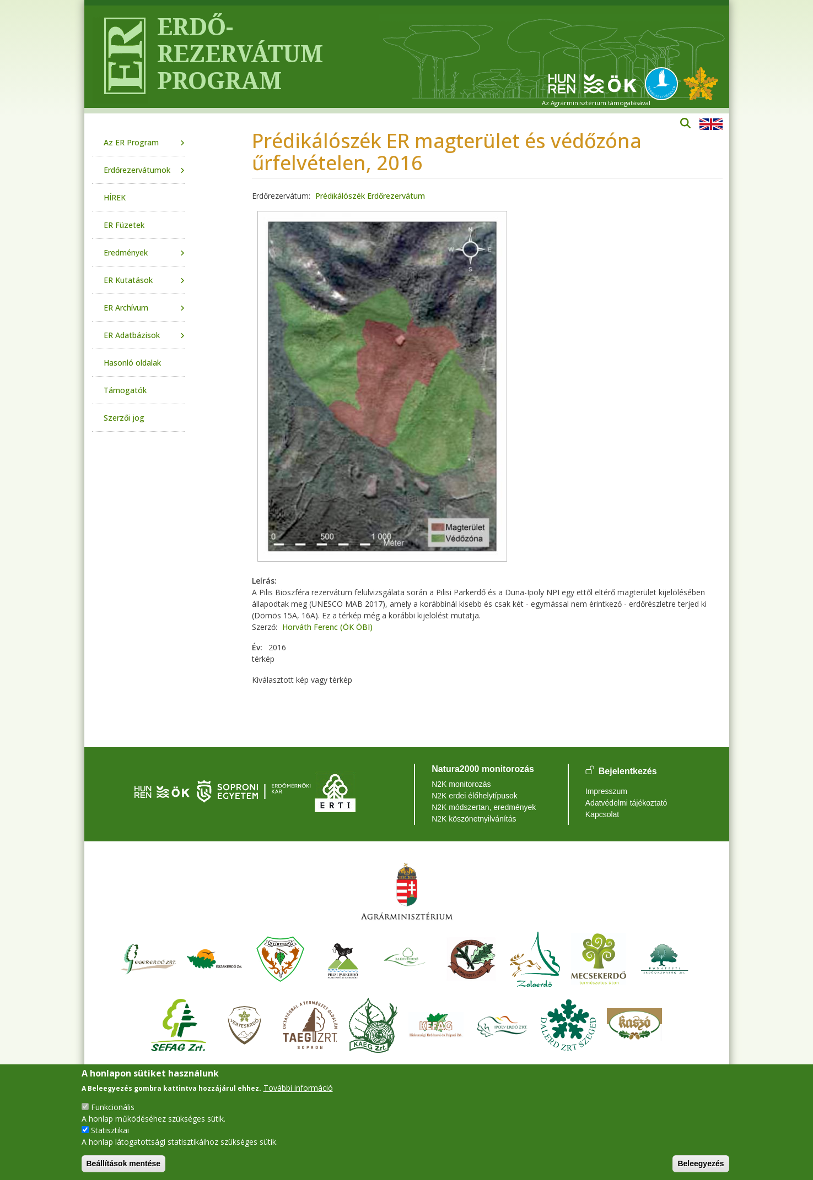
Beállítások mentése (124, 1163)
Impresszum (606, 791)
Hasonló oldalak (132, 362)
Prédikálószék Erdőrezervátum (370, 196)
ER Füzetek (124, 225)
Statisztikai (110, 1130)
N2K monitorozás (461, 784)
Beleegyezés (700, 1163)
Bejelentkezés (628, 771)
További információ (298, 1088)
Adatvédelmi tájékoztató (626, 802)
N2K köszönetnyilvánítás (474, 818)
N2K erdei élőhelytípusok (475, 795)
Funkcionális (112, 1107)
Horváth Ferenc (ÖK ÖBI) (327, 627)
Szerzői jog (124, 417)
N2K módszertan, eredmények (484, 807)
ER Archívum (126, 307)
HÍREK (115, 197)
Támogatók (125, 390)
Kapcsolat (602, 814)
